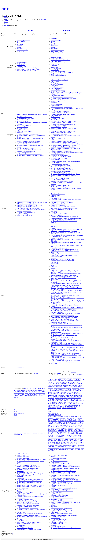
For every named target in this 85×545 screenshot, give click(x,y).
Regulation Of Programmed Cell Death (60, 520)
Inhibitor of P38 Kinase (57, 238)
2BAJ (49, 421)
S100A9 (65, 402)
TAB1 (49, 406)
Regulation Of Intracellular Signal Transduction (63, 483)
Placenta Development (56, 88)
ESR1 (64, 386)
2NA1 (18, 433)
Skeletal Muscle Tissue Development (60, 111)
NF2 (53, 398)
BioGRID (6, 25)
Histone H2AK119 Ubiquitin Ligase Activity (28, 503)
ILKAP (65, 389)
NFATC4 (61, 398)
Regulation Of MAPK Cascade (58, 516)
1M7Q (75, 416)
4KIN (82, 442)
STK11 (70, 405)
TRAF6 (73, 406)
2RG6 (66, 422)
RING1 (20, 394)
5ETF (71, 443)
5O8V (78, 445)
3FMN (80, 426)
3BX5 (65, 423)
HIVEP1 (82, 388)
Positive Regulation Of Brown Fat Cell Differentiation (64, 175)
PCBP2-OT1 (21, 393)
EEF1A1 (62, 385)
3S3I (66, 438)
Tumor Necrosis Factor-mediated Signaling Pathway (64, 131)
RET (74, 400)
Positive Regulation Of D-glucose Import (61, 151)
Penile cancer (20, 367)
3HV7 (59, 431)
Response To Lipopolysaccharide (59, 127)
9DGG (22, 434)
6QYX (66, 448)
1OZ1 (56, 418)
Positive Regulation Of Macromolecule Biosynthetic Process (66, 481)
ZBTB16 (16, 397)
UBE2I (25, 396)
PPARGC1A (51, 400)
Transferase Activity (56, 68)
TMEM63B (65, 406)
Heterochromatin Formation (24, 483)
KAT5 (23, 391)
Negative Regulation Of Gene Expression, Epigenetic (30, 138)
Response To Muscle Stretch (58, 138)
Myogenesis (54, 211)
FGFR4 (71, 386)
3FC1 (58, 425)
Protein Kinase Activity (57, 58)
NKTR (72, 398)
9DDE (18, 434)
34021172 (79, 375)
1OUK (79, 416)
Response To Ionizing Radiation (25, 528)
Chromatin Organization (23, 119)
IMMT (20, 391)
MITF (59, 396)
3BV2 (58, 423)
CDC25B (50, 381)
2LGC (82, 421)
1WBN (80, 418)
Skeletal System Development (24, 117)
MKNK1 (63, 396)
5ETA (65, 443)
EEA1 (58, 385)
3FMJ (65, 426)
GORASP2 (68, 388)
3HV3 (79, 429)
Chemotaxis (54, 102)
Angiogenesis (54, 85)
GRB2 (73, 388)
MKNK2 (68, 396)
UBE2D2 (16, 396)
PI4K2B (61, 399)
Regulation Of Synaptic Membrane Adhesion (62, 181)
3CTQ (72, 423)
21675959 (43, 19)
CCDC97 (69, 379)
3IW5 (72, 431)
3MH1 (63, 433)
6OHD (56, 448)
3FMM (76, 426)
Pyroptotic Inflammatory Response (59, 164)
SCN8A (69, 402)
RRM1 (31, 394)
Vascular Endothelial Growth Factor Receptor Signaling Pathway (67, 152)
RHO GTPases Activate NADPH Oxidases (61, 214)
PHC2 (40, 393)
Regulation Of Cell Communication (60, 503)
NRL (79, 398)
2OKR (52, 422)
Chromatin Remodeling (23, 121)
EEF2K (67, 385)
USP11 (29, 396)
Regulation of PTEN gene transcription (26, 212)
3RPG (21, 433)
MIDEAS (55, 396)
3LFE (80, 432)
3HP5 (65, 429)
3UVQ (79, 438)
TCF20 (52, 406)
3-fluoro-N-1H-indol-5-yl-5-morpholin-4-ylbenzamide (64, 316)
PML (77, 399)
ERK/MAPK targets (56, 198)
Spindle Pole (54, 38)
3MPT (77, 433)
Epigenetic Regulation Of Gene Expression (27, 465)
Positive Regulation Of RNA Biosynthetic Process (63, 478)
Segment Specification (22, 127)
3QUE (56, 438)
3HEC (49, 429)
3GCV (72, 428)
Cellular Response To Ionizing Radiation (61, 171)
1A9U (49, 416)
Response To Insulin (56, 129)
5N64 (59, 445)
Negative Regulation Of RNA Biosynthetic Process (29, 486)
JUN (80, 389)
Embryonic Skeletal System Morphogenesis (28, 142)
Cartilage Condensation (57, 84)
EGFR (71, 385)
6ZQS (52, 449)
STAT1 (62, 405)
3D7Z (75, 423)
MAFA (81, 391)
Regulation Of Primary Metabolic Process (27, 515)
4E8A (67, 441)
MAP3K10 (76, 392)
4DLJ (52, 441)
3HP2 (62, 429)
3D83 (78, 423)
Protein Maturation (55, 159)
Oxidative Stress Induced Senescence (26, 201)
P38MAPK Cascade (56, 139)
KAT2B (57, 391)
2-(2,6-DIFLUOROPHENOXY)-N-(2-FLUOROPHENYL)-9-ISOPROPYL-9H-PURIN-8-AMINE (66, 328)
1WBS (53, 419)
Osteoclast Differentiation (57, 119)
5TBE (52, 446)
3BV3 (62, 423)
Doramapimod (54, 252)
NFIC (65, 398)
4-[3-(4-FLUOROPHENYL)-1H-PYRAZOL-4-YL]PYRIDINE (67, 290)
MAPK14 (66, 30)
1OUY (49, 418)
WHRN (41, 396)
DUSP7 (80, 383)
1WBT (57, 419)
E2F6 (15, 390)
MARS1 (60, 395)
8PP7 (44, 433)
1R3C (62, 418)
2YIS (73, 422)
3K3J (52, 432)
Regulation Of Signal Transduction (59, 495)
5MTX (81, 443)
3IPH (66, 431)
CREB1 (58, 382)
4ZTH (61, 443)
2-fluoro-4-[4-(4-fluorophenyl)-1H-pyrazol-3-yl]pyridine (65, 305)
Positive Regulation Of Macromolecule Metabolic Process (65, 466)
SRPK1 (54, 405)
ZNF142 (69, 408)
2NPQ (49, 422)
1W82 (69, 418)
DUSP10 (58, 383)
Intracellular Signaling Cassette (59, 458)
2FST (72, 421)
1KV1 (68, 416)
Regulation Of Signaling (57, 493)
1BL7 (55, 416)
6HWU (78, 446)
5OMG (82, 445)
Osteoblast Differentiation (57, 87)
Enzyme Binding (55, 70)
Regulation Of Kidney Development (26, 151)
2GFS (75, 421)
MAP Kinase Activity (56, 61)
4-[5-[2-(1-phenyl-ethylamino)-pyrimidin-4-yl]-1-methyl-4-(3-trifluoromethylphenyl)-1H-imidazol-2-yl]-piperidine (66, 230)
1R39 (59, 418)
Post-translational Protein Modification (26, 472)
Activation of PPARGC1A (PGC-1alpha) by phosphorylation (66, 199)
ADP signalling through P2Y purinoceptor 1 (62, 202)
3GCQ (62, 428)
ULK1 (54, 408)
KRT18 (66, 391)
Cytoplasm (19, 45)
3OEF (79, 436)
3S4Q (68, 438)
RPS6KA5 (59, 402)
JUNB (49, 391)
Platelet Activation (55, 117)
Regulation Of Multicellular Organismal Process (63, 511)
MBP (67, 395)
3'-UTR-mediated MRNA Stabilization (60, 165)
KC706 (52, 265)
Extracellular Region (56, 40)
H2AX (36, 390)
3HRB (69, 429)
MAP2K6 (65, 392)
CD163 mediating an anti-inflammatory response (63, 219)
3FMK (69, 426)
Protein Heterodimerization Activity (26, 523)
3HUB (72, 429)
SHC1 (77, 402)
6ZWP (56, 449)
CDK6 (62, 381)
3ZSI (62, 439)
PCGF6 (30, 393)
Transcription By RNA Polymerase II (60, 100)
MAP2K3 (55, 392)
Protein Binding (21, 63)
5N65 (62, 445)
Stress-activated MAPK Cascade (59, 158)
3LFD (77, 432)
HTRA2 (61, 389)
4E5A (55, 441)
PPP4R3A (56, 400)
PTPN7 (61, 400)
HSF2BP (16, 391)
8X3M (66, 449)
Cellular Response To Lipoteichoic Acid (61, 168)
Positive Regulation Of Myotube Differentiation (63, 114)
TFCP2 (56, 406)
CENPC (79, 381)
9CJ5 (49, 451)
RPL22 (82, 400)
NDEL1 (16, 393)
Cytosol (19, 47)
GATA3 (56, 388)
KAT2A (53, 391)
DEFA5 (44, 388)
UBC (79, 406)
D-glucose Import (55, 149)
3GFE (76, 428)
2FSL (62, 421)
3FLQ (80, 425)
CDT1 (71, 381)
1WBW (65, 419)
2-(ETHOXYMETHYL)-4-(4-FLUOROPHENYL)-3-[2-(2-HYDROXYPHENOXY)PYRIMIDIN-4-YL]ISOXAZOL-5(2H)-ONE (67, 345)
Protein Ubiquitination (22, 488)
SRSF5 (58, 405)
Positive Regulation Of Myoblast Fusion (61, 185)
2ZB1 (55, 423)
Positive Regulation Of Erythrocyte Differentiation (63, 145)
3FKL (64, 425)
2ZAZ (49, 423)
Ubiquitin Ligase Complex (23, 40)
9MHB (52, 451)
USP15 (33, 396)
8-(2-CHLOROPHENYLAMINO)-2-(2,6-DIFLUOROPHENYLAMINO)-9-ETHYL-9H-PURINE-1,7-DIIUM (66, 325)
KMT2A (27, 391)
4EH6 (49, 442)
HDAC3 (77, 388)
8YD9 (70, 449)
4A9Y (68, 439)
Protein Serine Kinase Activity (58, 75)
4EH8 (55, 442)
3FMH (62, 426)
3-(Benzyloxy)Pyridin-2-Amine (59, 248)
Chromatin (53, 505)
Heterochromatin (21, 41)
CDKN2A (67, 381)
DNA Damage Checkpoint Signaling (60, 80)
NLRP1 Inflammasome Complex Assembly (62, 186)
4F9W (69, 442)
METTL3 (50, 396)
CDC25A (81, 379)
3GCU (69, 428)
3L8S (61, 432)
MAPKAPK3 (77, 393)
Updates (6, 22)
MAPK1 (55, 393)
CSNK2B (39, 388)
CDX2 (75, 381)
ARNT (64, 378)
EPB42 (53, 386)
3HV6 (55, 431)
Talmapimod (54, 266)
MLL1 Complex (21, 512)
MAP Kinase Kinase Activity (58, 62)
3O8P (79, 435)
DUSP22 (71, 383)
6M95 (49, 448)
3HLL (59, 429)
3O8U (52, 436)
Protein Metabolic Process (23, 520)
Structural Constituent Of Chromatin (26, 469)
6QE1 (63, 448)
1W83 (72, 418)
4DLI (49, 441)
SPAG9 (77, 403)
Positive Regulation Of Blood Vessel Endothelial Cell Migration (67, 144)
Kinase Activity (55, 67)
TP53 (69, 406)
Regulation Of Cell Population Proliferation (62, 491)
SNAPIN (70, 403)
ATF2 (68, 378)
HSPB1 (57, 389)
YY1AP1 (59, 408)
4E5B (58, 441)
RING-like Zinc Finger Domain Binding (27, 67)
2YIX (79, 422)
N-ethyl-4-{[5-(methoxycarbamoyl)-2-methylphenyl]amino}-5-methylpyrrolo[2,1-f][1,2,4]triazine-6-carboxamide (67, 274)
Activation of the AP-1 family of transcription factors (64, 208)
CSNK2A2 (69, 382)
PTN (43, 393)
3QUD (52, 438)
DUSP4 (76, 383)
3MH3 (70, 433)
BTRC (60, 379)
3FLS (49, 426)
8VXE (63, 449)
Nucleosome (20, 463)
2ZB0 (52, 423)
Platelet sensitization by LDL (58, 204)
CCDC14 (64, 379)
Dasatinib (53, 228)
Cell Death (53, 525)
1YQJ (72, 419)
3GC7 (55, 428)
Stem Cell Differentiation (57, 154)
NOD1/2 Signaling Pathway (58, 194)
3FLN (77, 425)
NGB (68, 398)
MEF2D (80, 395)
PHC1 (37, 393)
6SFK (78, 448)
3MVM (49, 435)
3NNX (72, 435)
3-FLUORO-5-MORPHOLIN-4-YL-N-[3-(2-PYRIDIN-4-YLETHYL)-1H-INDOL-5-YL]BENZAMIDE (65, 314)
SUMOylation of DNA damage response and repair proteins (32, 202)
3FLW (52, 426)
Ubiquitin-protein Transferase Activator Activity (29, 69)
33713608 (57, 373)
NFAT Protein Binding (56, 74)
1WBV (60, 419)
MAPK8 (64, 393)
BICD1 (49, 379)
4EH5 (80, 441)
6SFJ (76, 448)
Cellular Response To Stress (58, 509)
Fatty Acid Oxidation (56, 115)
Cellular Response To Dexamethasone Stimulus (29, 149)
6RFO (69, 448)
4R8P (25, 433)
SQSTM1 (50, 405)
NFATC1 (57, 398)
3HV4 (49, 431)
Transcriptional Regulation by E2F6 (26, 215)
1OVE (52, 418)
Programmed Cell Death (57, 523)
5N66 (65, 445)
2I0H (78, 421)
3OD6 (69, 436)
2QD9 (59, 422)
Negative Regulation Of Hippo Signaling (61, 132)
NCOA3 (50, 398)
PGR (34, 393)
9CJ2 (76, 449)
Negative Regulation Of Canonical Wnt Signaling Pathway (65, 174)
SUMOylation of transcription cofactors (27, 204)
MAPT (56, 395)
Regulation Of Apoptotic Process (59, 522)
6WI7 (31, 433)
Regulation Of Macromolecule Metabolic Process (29, 481)
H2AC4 (32, 390)
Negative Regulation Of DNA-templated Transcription (30, 485)
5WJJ (59, 446)
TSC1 (76, 406)
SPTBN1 (81, 403)
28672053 (73, 372)
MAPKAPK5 (51, 395)
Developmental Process (57, 499)
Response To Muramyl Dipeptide (59, 125)
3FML (72, 426)
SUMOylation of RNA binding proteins (27, 206)
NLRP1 (76, 398)
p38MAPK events (55, 195)
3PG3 (49, 438)
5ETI (75, 443)
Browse (6, 17)
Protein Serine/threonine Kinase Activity (61, 60)
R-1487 (53, 269)
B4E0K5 (50, 415)
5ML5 (78, 443)
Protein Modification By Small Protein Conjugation (30, 479)
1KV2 (72, 416)
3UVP (75, 438)
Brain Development (22, 128)
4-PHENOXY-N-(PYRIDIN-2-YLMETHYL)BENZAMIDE (66, 283)
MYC (81, 396)
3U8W (72, 438)
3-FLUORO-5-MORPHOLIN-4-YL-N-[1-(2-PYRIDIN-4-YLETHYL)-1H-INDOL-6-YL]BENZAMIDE (65, 361)
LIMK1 (77, 391)
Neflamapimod (54, 279)
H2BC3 (40, 390)
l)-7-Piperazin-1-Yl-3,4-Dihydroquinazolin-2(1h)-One (64, 249)
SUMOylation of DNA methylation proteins (28, 208)
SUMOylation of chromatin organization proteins (29, 205)
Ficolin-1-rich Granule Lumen (58, 53)
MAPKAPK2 (70, 393)
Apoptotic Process (55, 101)
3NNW (68, 435)
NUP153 (50, 399)
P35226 (15, 415)
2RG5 (63, 422)
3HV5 (52, 431)
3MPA (73, 433)
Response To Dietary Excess (58, 90)
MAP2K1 (50, 392)
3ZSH (59, 439)
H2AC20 (28, 390)
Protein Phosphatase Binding (58, 71)
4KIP (49, 443)
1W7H (66, 418)
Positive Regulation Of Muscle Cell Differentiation (63, 157)
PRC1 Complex (21, 51)
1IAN (65, 416)
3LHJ (52, 433)
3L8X (64, 432)
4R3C (58, 443)
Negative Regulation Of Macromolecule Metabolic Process (32, 459)
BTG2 (56, 379)
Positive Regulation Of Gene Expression (61, 112)
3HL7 (56, 429)
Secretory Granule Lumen (57, 50)
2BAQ (59, 421)
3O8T (49, 436)
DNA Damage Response (57, 104)
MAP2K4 (60, 392)
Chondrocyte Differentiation (58, 91)
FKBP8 (75, 386)
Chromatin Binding (21, 62)
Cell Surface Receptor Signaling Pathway (61, 107)
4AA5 (78, 439)
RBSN (67, 400)
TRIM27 (40, 394)
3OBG (56, 436)
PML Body (19, 519)
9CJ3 (79, 449)
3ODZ (76, 436)
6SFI (73, 448)
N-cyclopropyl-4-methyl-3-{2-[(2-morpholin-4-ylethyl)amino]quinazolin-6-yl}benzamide (63, 338)
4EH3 (74, 441)
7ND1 (37, 433)
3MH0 (59, 433)
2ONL (56, 422)
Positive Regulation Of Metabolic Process (61, 463)
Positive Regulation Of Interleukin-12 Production (63, 128)
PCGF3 (26, 393)
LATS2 (73, 391)
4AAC (82, 439)
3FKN (67, 425)
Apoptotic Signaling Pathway (24, 152)
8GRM (41, 433)
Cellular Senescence (56, 176)
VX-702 (53, 268)
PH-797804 (54, 303)
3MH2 (66, 433)
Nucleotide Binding (56, 57)
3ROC (62, 438)
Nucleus (19, 43)
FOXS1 (19, 390)
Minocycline (54, 226)
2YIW (76, 422)
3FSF (49, 428)
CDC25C (55, 381)
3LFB (70, 432)
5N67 (68, 445)
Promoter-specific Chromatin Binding (26, 70)
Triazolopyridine (55, 263)
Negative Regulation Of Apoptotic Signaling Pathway (30, 155)
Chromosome (20, 471)
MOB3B (73, 396)
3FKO (70, 425)
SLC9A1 (50, 403)
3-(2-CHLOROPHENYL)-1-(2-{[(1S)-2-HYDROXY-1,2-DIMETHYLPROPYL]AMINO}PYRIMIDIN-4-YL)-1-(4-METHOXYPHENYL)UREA (66, 321)
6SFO (82, 448)
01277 (15, 411)
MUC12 (77, 396)
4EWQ (66, 442)
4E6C (64, 441)
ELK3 (49, 386)
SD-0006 (53, 306)
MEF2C (76, 395)
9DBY (15, 434)
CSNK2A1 (63, 382)
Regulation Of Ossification (57, 118)
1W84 (76, 418)
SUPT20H (79, 405)
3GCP (58, 428)
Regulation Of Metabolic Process (25, 499)
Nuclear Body (20, 48)
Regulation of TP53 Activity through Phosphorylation (64, 216)
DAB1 (79, 382)
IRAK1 (74, 389)
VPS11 (37, 396)
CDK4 (59, 381)
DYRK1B (54, 385)
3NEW (57, 435)
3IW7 (78, 431)
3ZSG (55, 439)
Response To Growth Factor (58, 526)
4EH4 (77, 441)
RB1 (65, 400)
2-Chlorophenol (55, 253)
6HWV (82, 446)
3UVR (49, 439)
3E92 (52, 425)
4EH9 (58, 442)
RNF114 (24, 394)
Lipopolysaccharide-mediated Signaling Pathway (63, 124)
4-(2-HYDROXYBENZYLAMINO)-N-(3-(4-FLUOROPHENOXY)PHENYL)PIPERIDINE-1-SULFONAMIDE (63, 261)
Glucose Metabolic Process (57, 95)
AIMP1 (61, 378)
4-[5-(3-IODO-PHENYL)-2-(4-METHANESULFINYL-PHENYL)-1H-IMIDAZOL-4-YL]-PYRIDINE (65, 285)
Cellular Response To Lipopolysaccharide (61, 166)
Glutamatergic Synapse (56, 51)
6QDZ (59, 448)
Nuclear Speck (54, 48)
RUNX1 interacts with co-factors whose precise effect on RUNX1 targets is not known (31, 210)
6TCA (49, 449)
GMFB (63, 388)
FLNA (79, 386)
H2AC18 (23, 390)
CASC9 (26, 388)
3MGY (55, 433)
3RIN (59, 438)
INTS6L (70, 389)
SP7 (74, 403)
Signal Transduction (56, 105)
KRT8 (69, 391)
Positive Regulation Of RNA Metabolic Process (63, 472)
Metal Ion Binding (21, 66)
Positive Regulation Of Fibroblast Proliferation (28, 141)
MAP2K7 (70, 392)
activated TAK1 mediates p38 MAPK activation (63, 206)
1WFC (68, 419)
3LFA (67, 432)
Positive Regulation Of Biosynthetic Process (62, 473)
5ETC (68, 443)
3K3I (49, 432)
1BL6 (52, 416)
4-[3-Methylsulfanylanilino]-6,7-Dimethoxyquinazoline (65, 251)
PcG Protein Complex (22, 50)
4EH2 (71, 441)
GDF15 (60, 388)
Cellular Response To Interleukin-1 (25, 148)
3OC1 (62, 436)
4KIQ (52, 443)
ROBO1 (78, 400)
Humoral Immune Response (24, 125)
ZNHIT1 (73, 408)
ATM (71, 378)
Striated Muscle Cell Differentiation (60, 155)
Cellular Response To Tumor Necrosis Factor (62, 169)
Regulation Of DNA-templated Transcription (62, 97)
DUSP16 (62, 383)
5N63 (56, 445)
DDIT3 (49, 383)
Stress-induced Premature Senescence (60, 178)
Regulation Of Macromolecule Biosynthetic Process (30, 496)
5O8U (74, 445)
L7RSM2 (54, 415)
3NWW (76, 435)
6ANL (70, 446)
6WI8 (34, 433)
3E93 (55, 425)
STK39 (74, 405)
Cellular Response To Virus (58, 179)
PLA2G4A (70, 399)
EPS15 (61, 386)
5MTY (49, 445)
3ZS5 (52, 439)
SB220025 (53, 258)
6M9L (52, 448)
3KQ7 (58, 432)
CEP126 (34, 388)
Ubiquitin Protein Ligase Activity (25, 502)
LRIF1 (31, 391)
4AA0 (71, 439)
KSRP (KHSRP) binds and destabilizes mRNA (62, 209)
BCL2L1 (78, 378)
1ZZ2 (78, 419)
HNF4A (50, 389)
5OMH (49, 446)
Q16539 (59, 415)
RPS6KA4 (54, 402)
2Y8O (69, 422)
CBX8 (30, 388)
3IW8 (81, 431)
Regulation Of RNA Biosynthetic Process (27, 508)
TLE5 (60, 406)
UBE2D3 (21, 396)
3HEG (52, 429)
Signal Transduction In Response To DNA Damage (63, 142)
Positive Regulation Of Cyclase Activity (61, 122)
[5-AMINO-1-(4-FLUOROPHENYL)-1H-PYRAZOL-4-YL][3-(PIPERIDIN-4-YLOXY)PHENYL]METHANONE (67, 348)
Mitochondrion (54, 45)
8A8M (59, 449)
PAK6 (53, 399)
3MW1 (53, 435)
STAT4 (66, 405)
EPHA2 (57, 386)
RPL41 (49, 402)
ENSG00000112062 (53, 413)
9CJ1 (73, 449)
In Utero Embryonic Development (25, 118)
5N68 (71, 445)
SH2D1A (73, 402)
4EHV (62, 442)
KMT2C (62, 391)
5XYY (66, 446)
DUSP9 (49, 385)
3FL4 (74, 425)
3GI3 (79, 428)
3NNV (64, 435)
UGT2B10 (50, 408)
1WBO (49, 419)
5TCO (56, 446)
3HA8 (82, 428)
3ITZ (69, 431)
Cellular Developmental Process (59, 519)
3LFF (49, 433)
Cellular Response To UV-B (58, 172)
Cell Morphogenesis (56, 82)
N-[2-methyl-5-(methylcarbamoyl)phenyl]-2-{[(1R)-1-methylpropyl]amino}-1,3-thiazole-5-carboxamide (64, 277)
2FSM (66, 421)
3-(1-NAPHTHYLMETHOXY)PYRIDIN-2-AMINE (64, 318)
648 (14, 409)
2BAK (52, 421)
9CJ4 (82, 449)
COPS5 (54, 382)
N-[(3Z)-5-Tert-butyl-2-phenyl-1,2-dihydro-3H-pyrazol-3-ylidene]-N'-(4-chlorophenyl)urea (65, 233)
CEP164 (50, 382)
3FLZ (58, 426)
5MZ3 (52, 445)
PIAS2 (65, 399)
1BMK (59, 416)
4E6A (61, 441)
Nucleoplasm (20, 44)
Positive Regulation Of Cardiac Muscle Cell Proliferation (65, 161)
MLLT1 (41, 391)
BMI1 (30, 30)
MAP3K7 (50, 393)
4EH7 (52, 442)
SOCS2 (35, 394)
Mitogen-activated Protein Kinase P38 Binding (62, 72)
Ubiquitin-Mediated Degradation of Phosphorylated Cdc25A (66, 218)
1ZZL (81, 419)
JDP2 (77, 389)
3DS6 (81, 423)
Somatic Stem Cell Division (24, 139)
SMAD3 (54, 403)
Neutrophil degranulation (57, 215)
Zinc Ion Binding (21, 65)
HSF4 (53, 389)
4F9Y (72, 442)
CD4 (77, 379)
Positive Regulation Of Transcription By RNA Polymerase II (66, 148)
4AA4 (75, 439)
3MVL (80, 433)
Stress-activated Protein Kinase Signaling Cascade (63, 121)
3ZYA (65, 439)
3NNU (61, 435)
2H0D (15, 433)
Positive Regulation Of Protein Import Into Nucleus (64, 141)
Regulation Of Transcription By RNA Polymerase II (64, 98)
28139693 (35, 373)
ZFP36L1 (64, 408)
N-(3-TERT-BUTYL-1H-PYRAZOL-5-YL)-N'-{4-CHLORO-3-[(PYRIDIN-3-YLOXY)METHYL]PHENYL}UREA (67, 308)
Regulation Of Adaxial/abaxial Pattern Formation (29, 154)
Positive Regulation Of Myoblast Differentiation (63, 147)
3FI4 (61, 425)
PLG (74, 399)
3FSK (52, 428)
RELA (71, 400)
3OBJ (59, 436)
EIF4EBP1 (75, 385)
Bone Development (55, 162)
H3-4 (43, 390)
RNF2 (28, 394)
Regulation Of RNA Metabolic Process (26, 506)
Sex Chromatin (20, 478)
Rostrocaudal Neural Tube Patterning (26, 131)
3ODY (73, 436)
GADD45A (50, 388)
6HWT (74, 446)
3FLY (55, 426)
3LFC (74, 432)
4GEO (79, 442)
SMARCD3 (64, 403)
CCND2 (74, 379)
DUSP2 (67, 383)
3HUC (76, 429)
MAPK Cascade (55, 81)
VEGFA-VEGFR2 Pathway (58, 205)
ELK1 (80, 385)
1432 (49, 409)
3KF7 (54, 432)
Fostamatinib (54, 363)
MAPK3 (59, 393)
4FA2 (75, 442)
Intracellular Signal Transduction (59, 134)
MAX (64, 395)
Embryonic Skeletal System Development (27, 144)
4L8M (55, 443)
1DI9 (62, 416)
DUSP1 (53, 383)
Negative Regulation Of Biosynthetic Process (28, 466)
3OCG (66, 436)
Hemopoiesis (20, 132)
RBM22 (16, 394)
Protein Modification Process (24, 475)
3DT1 (49, 425)
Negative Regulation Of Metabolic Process (27, 468)
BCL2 (74, 378)
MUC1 (45, 391)
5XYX (63, 446)
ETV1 (67, 386)
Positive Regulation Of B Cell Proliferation (27, 134)
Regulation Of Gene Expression (25, 129)
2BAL (55, 421)
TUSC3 (44, 394)
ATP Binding (54, 65)
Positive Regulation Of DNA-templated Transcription (64, 479)
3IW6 (75, 431)
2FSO (69, 421)
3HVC (62, 431)
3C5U (68, 423)
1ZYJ (75, 419)
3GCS (65, 428)
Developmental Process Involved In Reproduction (29, 513)
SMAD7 (59, 403)
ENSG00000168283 (19, 413)
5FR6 (28, 433)
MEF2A (71, 395)
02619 (49, 411)
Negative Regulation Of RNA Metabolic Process (29, 482)
